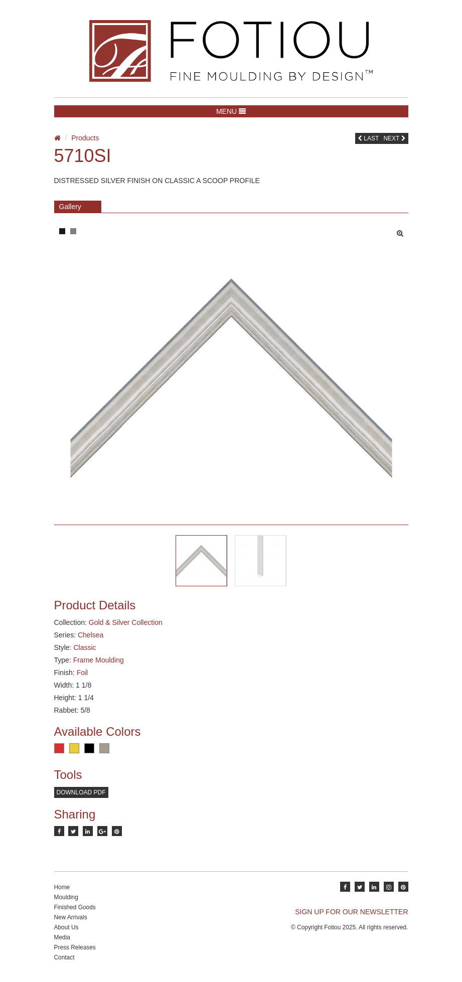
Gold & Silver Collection (126, 622)
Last (368, 138)
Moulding (66, 897)
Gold (74, 748)
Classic (84, 647)
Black (89, 748)
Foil (82, 673)
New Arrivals (70, 917)
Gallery (70, 207)
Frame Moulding (98, 660)
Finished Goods (75, 907)
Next (394, 138)
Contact (64, 957)
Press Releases (75, 947)
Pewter (104, 748)
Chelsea (90, 635)
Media (62, 937)
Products (85, 138)
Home (62, 887)
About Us (66, 927)
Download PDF (81, 792)
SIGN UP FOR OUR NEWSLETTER (351, 912)
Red (59, 748)
